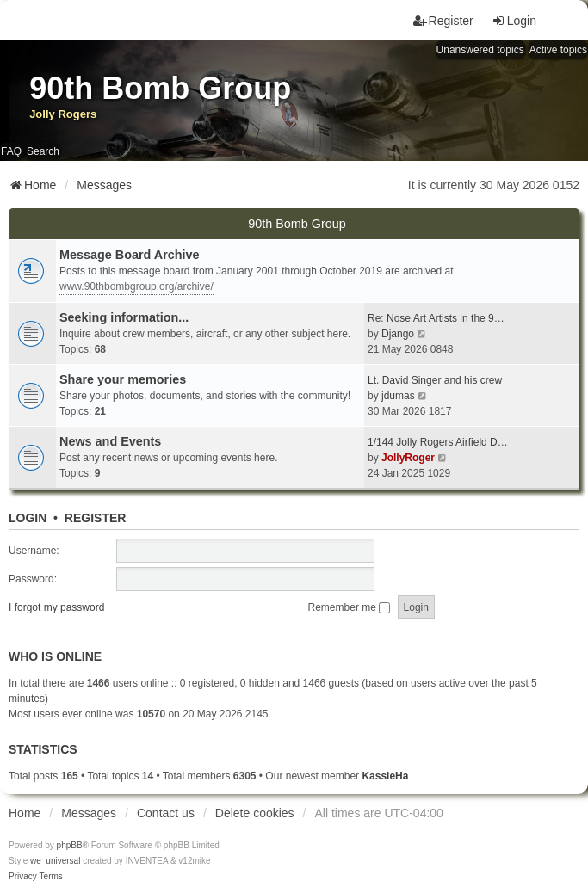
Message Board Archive (129, 255)
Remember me (349, 607)
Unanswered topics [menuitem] (480, 50)
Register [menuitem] (443, 21)
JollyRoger (408, 458)
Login (27, 518)
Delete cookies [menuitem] (254, 813)
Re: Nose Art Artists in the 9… (436, 318)
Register (96, 518)
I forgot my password (56, 607)
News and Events (110, 441)
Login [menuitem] (514, 21)
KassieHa (385, 776)
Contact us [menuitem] (166, 813)
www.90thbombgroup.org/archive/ (136, 286)
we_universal (55, 860)
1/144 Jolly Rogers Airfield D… (438, 442)
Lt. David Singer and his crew (435, 380)
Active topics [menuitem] (558, 50)
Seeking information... (124, 317)
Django (397, 334)
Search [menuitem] (43, 151)
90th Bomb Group (297, 224)
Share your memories (122, 379)
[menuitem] (23, 876)
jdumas (398, 396)
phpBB (70, 845)
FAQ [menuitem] (11, 151)
